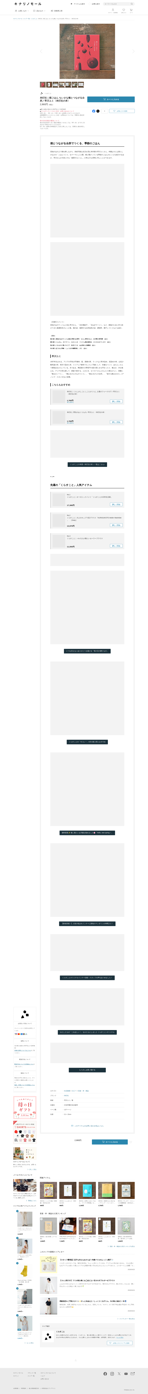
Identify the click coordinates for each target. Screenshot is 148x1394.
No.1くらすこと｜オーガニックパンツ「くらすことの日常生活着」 (89, 496)
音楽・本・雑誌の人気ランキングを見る (122, 1246)
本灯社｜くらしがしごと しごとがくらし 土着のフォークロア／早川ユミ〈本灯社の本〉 (93, 393)
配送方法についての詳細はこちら (24, 1064)
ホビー (74, 1091)
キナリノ (16, 1376)
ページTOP (75, 1360)
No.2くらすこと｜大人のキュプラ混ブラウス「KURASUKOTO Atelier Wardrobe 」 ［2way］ (94, 517)
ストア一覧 (26, 18)
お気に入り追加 (122, 111)
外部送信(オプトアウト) (48, 1388)
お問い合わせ (45, 1379)
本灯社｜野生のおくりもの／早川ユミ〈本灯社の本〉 (86, 412)
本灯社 (66, 1095)
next (132, 51)
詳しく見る (32, 1169)
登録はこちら (32, 1200)
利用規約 (23, 1388)
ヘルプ (43, 1376)
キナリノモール (17, 18)
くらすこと (34, 18)
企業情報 (15, 1388)
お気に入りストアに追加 (121, 1343)
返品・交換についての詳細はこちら (24, 1085)
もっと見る (30, 1343)
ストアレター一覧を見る (127, 1319)
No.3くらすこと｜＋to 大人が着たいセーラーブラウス (85, 537)
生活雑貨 (67, 1091)
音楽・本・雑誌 (83, 1091)
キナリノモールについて (48, 1373)
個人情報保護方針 (34, 1388)
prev (43, 51)
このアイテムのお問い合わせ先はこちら (89, 1126)
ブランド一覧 (32, 1373)
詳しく (116, 401)
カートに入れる (111, 99)
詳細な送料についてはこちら (22, 1050)
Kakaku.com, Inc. (130, 1390)
